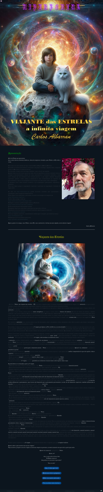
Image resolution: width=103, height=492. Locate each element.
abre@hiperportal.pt (69, 491)
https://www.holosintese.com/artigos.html (19, 201)
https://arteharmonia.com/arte (16, 212)
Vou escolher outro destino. (51, 483)
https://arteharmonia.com (15, 215)
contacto (50, 491)
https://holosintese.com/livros (16, 197)
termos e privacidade (29, 491)
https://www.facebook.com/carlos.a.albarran (20, 204)
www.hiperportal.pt (89, 491)
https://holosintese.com (23, 191)
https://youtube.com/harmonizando (18, 219)
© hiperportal (10, 491)
